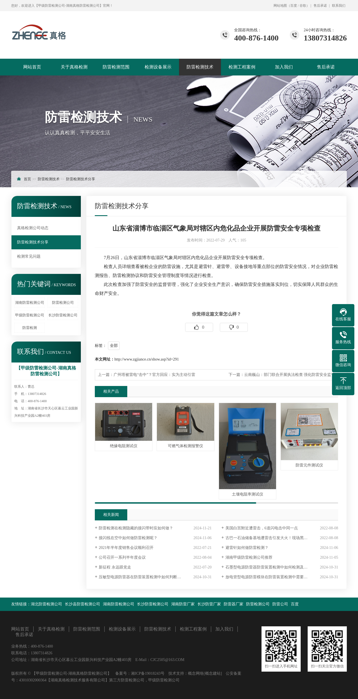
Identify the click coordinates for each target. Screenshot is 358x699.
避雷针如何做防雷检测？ (246, 548)
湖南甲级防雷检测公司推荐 (248, 557)
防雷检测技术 (200, 67)
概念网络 (196, 673)
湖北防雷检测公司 (46, 604)
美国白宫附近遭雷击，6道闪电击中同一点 (261, 528)
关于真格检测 (74, 67)
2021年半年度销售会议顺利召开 (126, 548)
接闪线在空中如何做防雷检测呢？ (128, 538)
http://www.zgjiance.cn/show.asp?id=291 (146, 359)
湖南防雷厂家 (183, 604)
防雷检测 (29, 328)
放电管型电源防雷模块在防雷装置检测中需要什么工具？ (274, 577)
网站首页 (32, 67)
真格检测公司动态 (32, 228)
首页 (27, 179)
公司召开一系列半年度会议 (122, 557)
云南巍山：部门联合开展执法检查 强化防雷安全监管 (289, 375)
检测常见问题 (29, 256)
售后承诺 (320, 6)
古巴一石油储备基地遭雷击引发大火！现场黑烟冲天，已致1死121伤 (281, 538)
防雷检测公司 (63, 302)
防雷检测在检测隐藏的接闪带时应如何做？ (136, 528)
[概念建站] (213, 673)
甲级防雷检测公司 (29, 315)
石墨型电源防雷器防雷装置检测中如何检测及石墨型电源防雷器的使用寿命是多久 (281, 567)
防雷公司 (280, 604)
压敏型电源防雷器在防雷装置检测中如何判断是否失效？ (148, 577)
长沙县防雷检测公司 (82, 604)
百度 (293, 6)
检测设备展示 (158, 67)
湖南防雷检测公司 (29, 302)
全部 (114, 345)
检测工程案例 (242, 67)
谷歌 (303, 6)
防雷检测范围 (116, 67)
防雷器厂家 (233, 604)
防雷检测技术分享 (80, 179)
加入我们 (284, 67)
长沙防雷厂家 (209, 604)
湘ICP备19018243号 (147, 673)
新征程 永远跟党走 (115, 567)
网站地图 (280, 6)
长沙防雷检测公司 (62, 315)
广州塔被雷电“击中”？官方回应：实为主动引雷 (154, 375)
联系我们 (338, 6)
